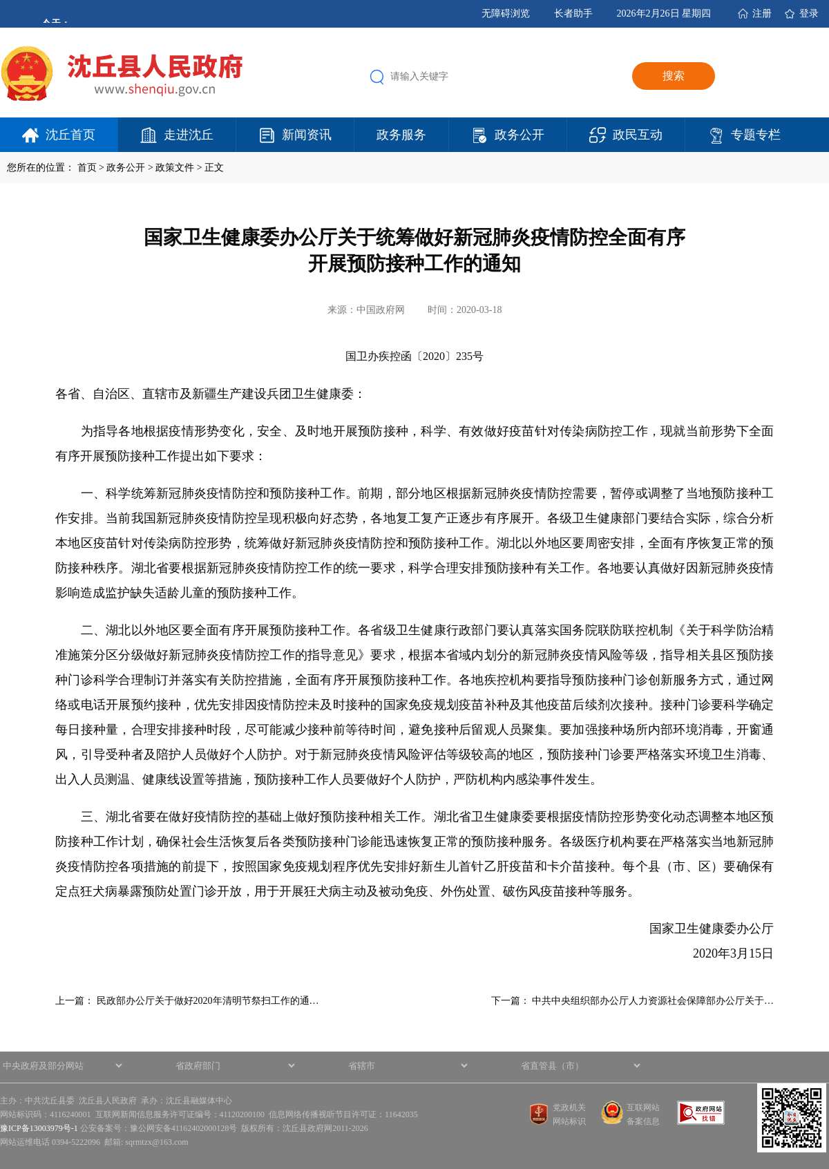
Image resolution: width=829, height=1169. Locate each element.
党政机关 (569, 1107)
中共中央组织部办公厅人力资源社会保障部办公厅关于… (653, 1001)
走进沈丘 (188, 135)
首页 (87, 167)
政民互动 (638, 135)
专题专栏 (756, 135)
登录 (809, 13)
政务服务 (401, 135)
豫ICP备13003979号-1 (39, 1128)
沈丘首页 (70, 135)
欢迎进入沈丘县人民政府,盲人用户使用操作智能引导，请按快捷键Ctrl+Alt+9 (0, 0)
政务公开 (519, 135)
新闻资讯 (307, 135)
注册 (762, 13)
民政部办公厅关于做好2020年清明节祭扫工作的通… (208, 1001)
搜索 (674, 76)
